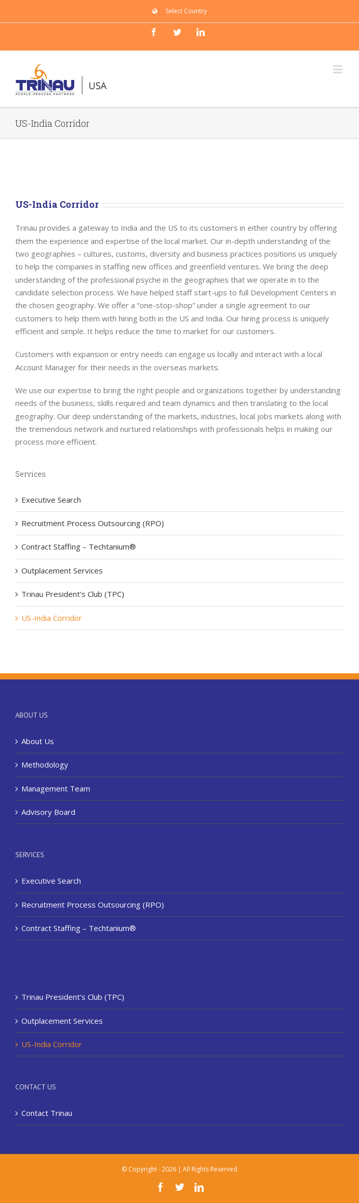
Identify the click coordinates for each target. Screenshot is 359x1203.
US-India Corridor (51, 618)
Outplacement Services (62, 570)
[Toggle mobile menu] (338, 69)
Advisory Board (48, 812)
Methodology (44, 764)
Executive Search (51, 500)
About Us (37, 741)
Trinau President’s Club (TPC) (72, 594)
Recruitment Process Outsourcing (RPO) (92, 523)
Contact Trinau (46, 1113)
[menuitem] (179, 11)
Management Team (55, 788)
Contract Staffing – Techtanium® (78, 546)
